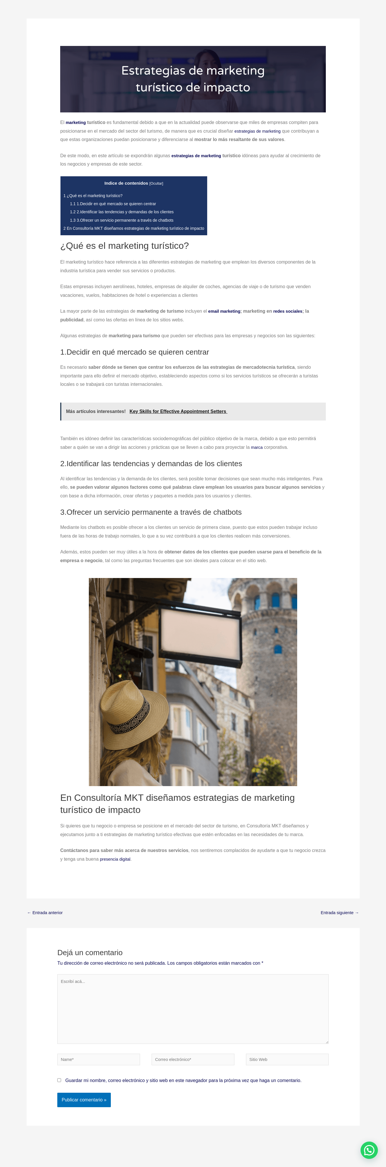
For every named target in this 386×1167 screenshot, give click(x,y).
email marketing (226, 311)
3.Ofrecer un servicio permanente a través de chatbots (126, 220)
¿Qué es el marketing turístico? (95, 195)
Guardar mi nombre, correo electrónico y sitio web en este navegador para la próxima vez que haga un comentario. (183, 1089)
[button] (369, 1150)
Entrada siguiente (338, 913)
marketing (77, 122)
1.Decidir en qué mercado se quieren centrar (117, 203)
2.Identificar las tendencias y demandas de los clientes (127, 211)
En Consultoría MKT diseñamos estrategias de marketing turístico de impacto (140, 228)
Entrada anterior (46, 913)
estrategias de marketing (198, 155)
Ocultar (163, 183)
